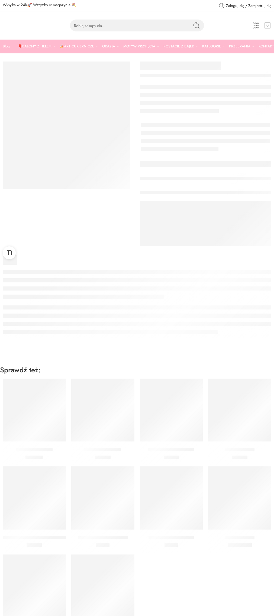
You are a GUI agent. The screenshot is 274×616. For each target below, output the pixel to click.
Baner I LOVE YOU (102, 449)
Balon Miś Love (239, 537)
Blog (6, 46)
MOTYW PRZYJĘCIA (139, 46)
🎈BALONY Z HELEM (34, 46)
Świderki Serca (239, 449)
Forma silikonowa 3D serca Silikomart (39, 537)
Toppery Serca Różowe (171, 537)
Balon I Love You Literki (171, 449)
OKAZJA (108, 46)
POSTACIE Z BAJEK (178, 46)
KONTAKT (266, 46)
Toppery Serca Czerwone (103, 537)
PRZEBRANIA (239, 46)
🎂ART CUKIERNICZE (77, 46)
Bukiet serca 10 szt (34, 449)
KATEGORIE (211, 46)
